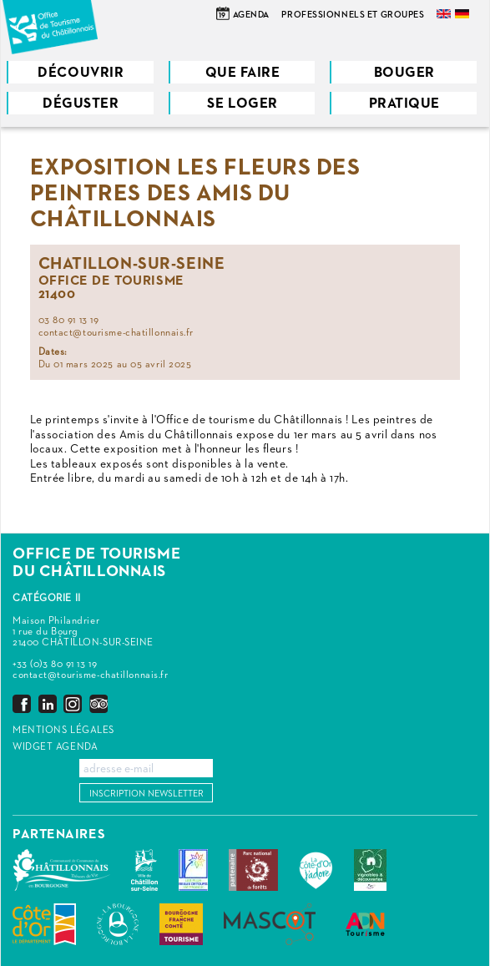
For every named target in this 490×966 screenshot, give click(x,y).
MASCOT (270, 924)
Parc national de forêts (253, 870)
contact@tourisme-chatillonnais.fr (90, 675)
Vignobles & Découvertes (370, 870)
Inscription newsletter (146, 793)
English (445, 13)
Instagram (72, 703)
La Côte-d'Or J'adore (316, 870)
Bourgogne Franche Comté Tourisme (181, 924)
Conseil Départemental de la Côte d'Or (44, 924)
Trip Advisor (98, 703)
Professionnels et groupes (352, 14)
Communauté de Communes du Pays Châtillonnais (61, 870)
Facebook (22, 703)
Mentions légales (63, 731)
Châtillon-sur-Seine (144, 870)
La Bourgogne (118, 924)
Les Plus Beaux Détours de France (193, 870)
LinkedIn (47, 703)
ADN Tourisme (365, 924)
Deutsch (463, 13)
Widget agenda (55, 747)
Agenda (251, 14)
